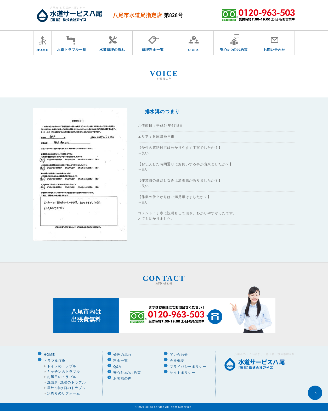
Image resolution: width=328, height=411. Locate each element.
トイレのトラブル (61, 366)
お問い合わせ (274, 50)
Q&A (117, 367)
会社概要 (177, 361)
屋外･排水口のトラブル (66, 388)
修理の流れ (122, 355)
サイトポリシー (182, 373)
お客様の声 (122, 378)
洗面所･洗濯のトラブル (66, 382)
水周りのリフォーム (63, 393)
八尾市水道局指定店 (148, 15)
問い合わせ (179, 355)
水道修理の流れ (112, 50)
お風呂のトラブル (61, 377)
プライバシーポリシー (188, 367)
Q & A (193, 50)
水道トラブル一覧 (71, 50)
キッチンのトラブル (63, 372)
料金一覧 (120, 361)
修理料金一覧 (153, 50)
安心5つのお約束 (234, 50)
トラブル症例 (55, 361)
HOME (42, 50)
